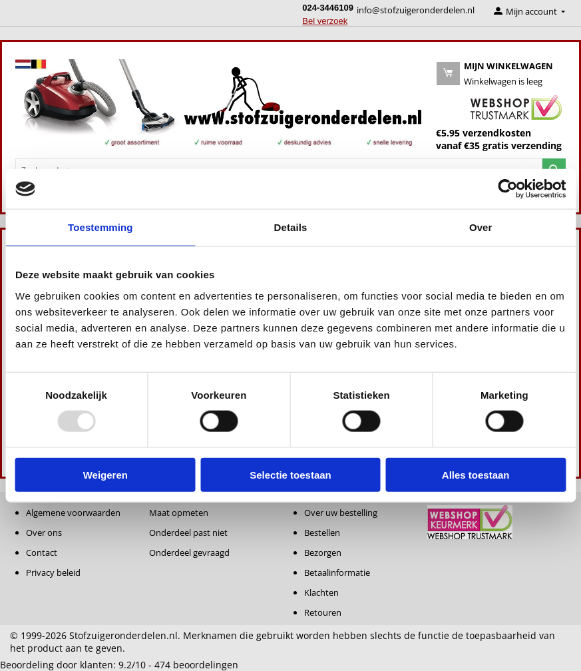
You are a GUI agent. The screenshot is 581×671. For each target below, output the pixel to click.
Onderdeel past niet (188, 533)
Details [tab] (290, 227)
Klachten (321, 592)
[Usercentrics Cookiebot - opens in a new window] (507, 189)
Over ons (44, 533)
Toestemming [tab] (100, 227)
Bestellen (322, 533)
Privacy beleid (53, 572)
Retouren (322, 612)
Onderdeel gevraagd (189, 553)
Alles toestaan (476, 474)
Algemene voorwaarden (73, 513)
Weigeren (105, 474)
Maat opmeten (178, 513)
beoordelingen (196, 664)
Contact (41, 553)
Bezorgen (322, 553)
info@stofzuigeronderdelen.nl (416, 10)
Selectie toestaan (290, 474)
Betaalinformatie (337, 572)
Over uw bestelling (340, 513)
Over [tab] (480, 227)
